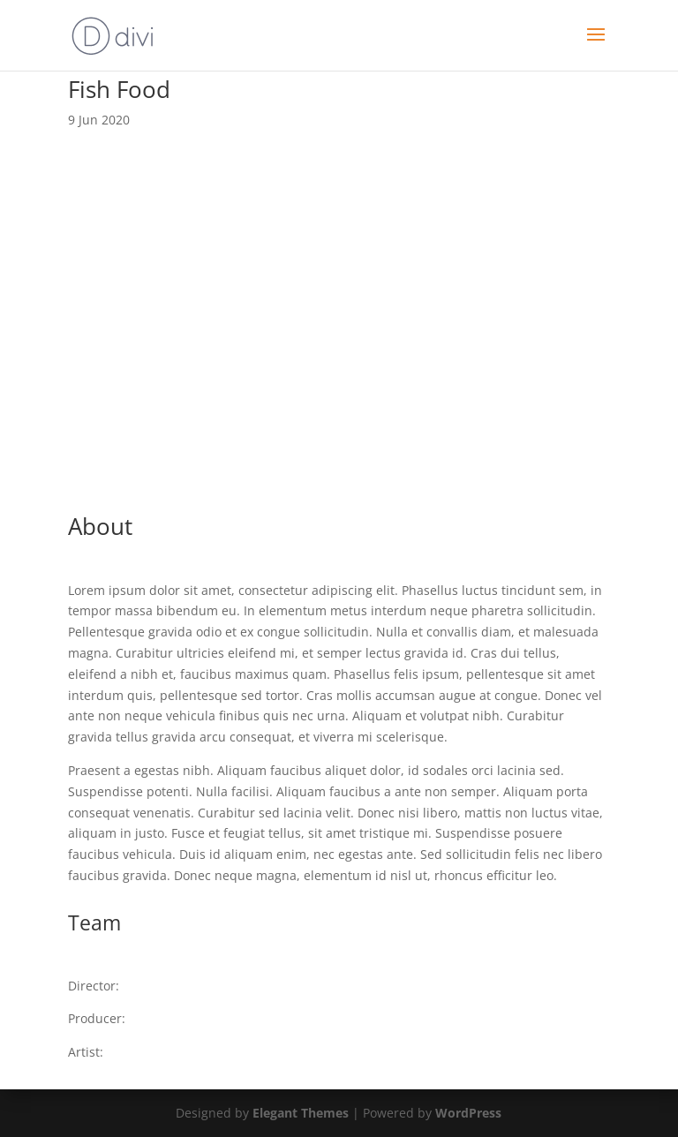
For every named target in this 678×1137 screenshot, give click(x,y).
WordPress (468, 1112)
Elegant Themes (300, 1112)
